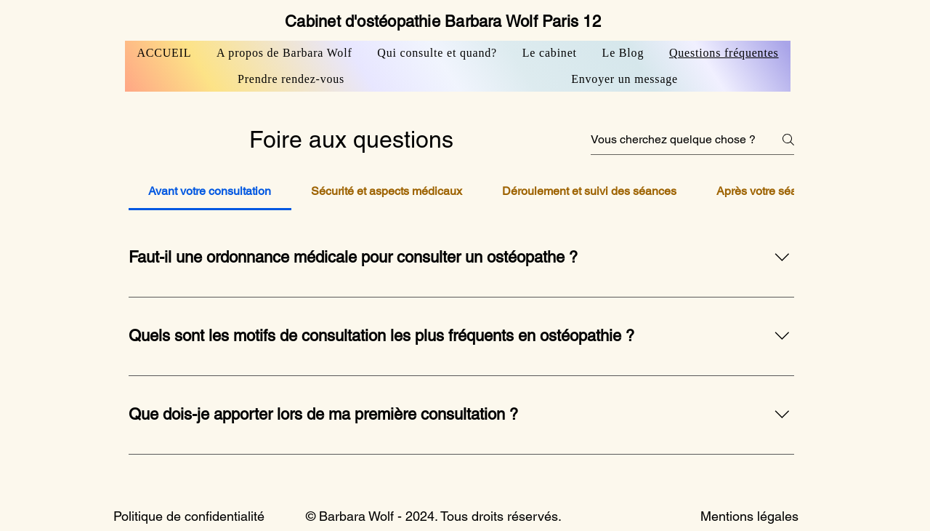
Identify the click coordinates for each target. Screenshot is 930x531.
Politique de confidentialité (188, 516)
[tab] (210, 191)
